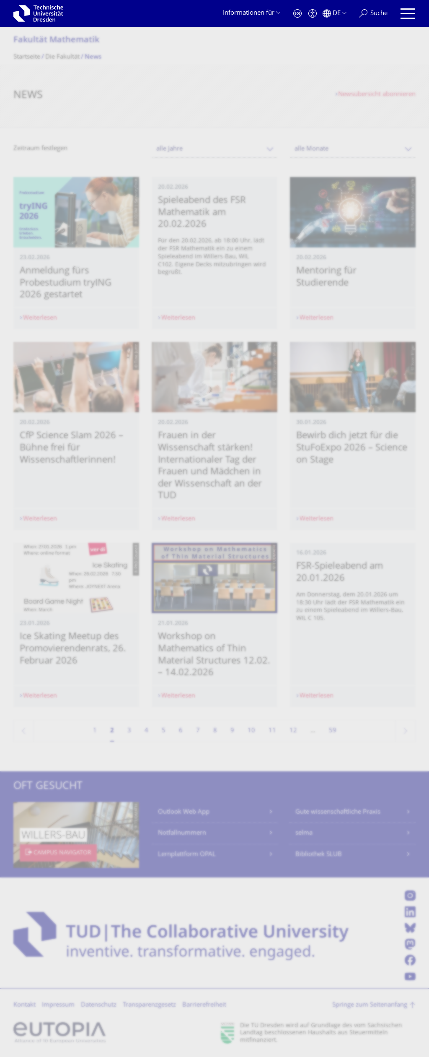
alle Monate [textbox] (311, 149)
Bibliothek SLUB (318, 854)
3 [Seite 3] (129, 731)
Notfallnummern (182, 833)
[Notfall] (297, 14)
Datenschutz (98, 1005)
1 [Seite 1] (95, 731)
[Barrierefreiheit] (312, 14)
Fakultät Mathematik (56, 40)
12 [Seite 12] (293, 731)
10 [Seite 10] (251, 731)
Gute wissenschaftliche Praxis (337, 812)
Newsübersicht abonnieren (377, 94)
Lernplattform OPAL (187, 854)
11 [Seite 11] (272, 731)
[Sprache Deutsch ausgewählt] (334, 13)
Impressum (58, 1005)
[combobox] (214, 149)
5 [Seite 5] (163, 731)
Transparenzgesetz (149, 1005)
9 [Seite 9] (232, 731)
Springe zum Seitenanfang (369, 1005)
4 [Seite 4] (146, 731)
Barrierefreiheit (204, 1005)
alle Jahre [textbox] (169, 149)
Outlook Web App (183, 812)
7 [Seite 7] (198, 731)
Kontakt (24, 1005)
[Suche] (373, 13)
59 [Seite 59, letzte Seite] (332, 731)
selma (304, 833)
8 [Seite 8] (215, 731)
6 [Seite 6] (181, 731)
